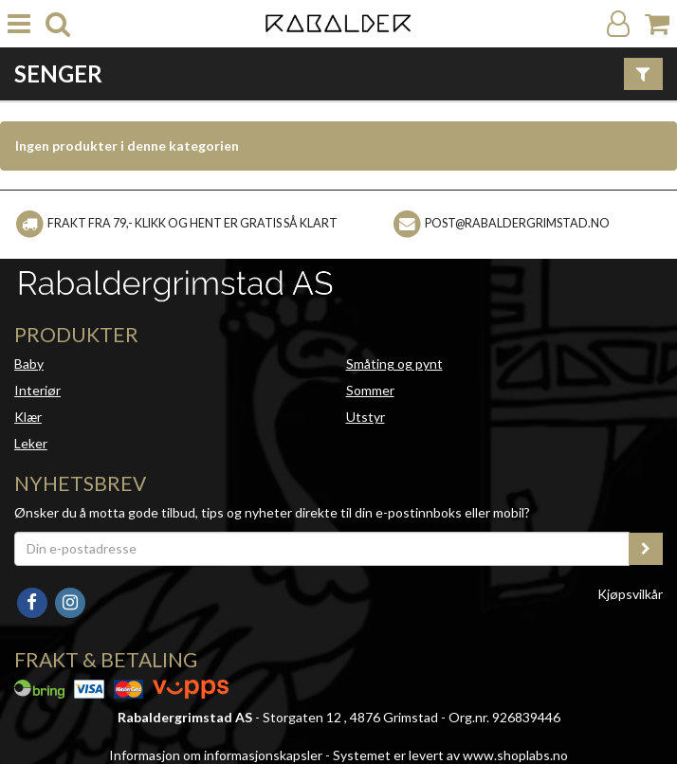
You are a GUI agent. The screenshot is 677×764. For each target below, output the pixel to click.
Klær (28, 417)
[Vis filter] (643, 74)
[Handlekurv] (657, 24)
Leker (30, 443)
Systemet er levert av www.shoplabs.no (450, 755)
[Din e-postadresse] (322, 549)
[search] (58, 24)
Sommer (370, 390)
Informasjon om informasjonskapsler (215, 755)
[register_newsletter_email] (646, 549)
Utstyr (365, 417)
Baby (29, 363)
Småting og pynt (394, 363)
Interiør (37, 390)
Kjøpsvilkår (630, 594)
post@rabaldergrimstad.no (517, 223)
